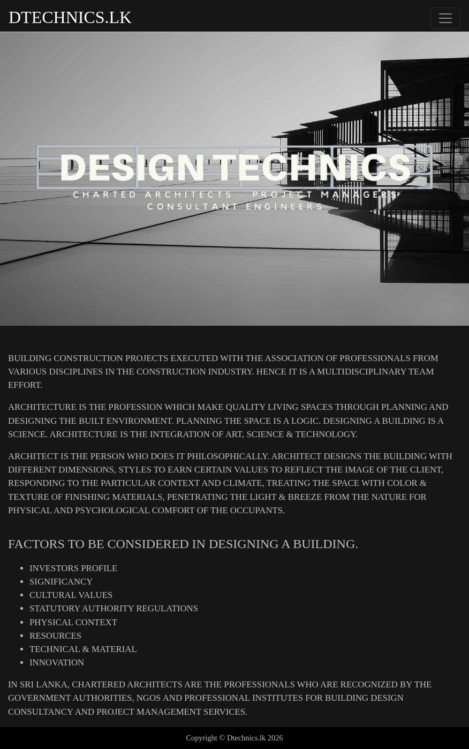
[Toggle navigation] (445, 18)
